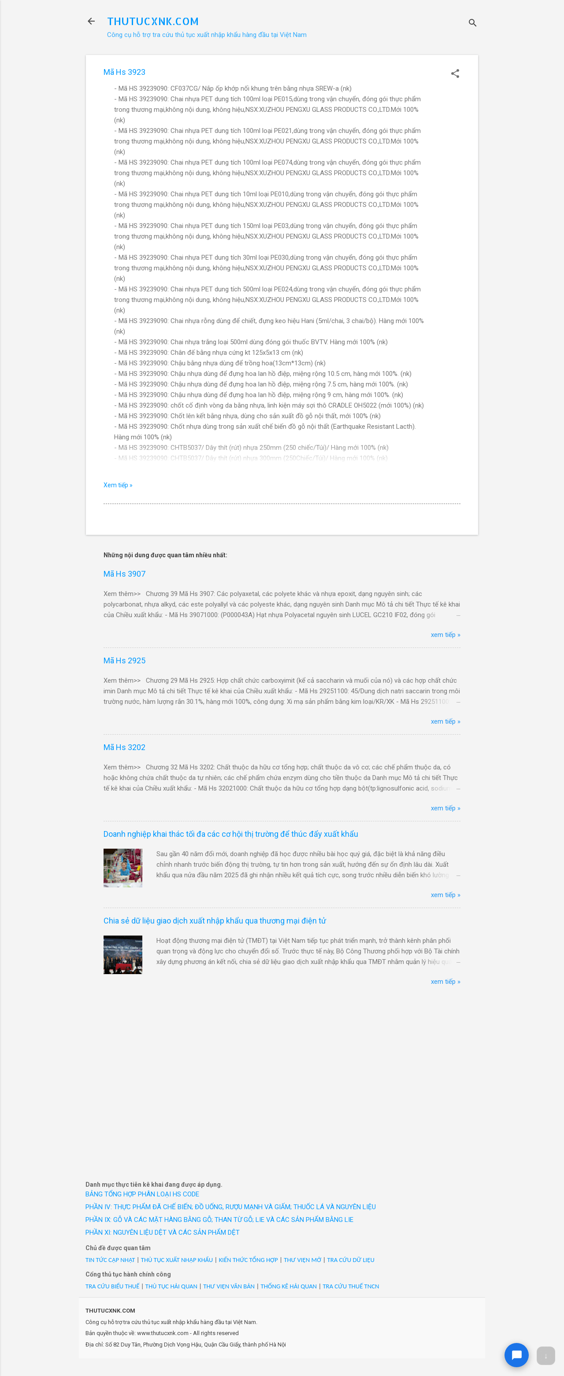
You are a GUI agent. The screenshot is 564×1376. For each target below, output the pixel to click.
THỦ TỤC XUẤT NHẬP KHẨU (177, 1260)
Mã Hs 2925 (124, 660)
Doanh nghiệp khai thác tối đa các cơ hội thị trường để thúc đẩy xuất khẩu (231, 834)
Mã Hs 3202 (124, 747)
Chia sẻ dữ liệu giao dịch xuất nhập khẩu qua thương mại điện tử (215, 920)
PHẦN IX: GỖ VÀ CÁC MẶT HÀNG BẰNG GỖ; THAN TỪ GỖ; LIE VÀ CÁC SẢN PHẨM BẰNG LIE (219, 1220)
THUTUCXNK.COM (153, 21)
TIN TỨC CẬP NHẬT (110, 1260)
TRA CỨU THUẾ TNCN (351, 1286)
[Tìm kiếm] (473, 24)
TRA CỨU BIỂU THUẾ (112, 1286)
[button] (455, 74)
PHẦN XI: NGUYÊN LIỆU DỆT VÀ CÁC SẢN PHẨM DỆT (162, 1232)
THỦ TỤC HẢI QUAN (171, 1286)
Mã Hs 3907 (124, 573)
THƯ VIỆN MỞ (302, 1260)
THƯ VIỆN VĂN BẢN (229, 1286)
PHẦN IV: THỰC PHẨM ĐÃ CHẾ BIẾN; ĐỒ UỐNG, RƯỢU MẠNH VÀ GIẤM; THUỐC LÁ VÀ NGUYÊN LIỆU (230, 1207)
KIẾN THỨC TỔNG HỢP (248, 1260)
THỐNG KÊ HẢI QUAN (288, 1286)
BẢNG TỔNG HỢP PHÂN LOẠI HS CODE (142, 1194)
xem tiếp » (445, 635)
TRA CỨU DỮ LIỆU (351, 1260)
